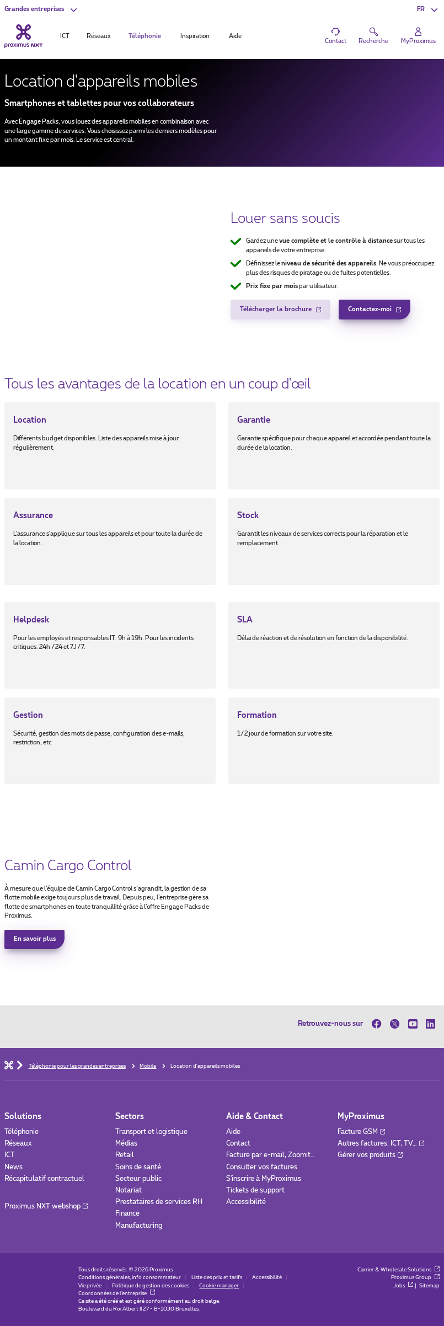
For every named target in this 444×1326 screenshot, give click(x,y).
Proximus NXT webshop (46, 1206)
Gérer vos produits (370, 1155)
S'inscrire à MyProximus (264, 1179)
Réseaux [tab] (99, 36)
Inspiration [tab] (195, 36)
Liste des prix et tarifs (216, 1277)
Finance (127, 1213)
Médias (126, 1143)
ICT (9, 1155)
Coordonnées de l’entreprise (116, 1293)
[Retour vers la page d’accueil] (23, 36)
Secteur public (138, 1179)
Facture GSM (361, 1132)
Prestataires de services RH (158, 1202)
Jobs (403, 1285)
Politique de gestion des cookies (150, 1285)
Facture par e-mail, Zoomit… (270, 1155)
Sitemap (429, 1285)
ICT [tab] (64, 36)
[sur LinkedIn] (430, 1024)
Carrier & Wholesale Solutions (398, 1269)
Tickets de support (256, 1190)
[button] (41, 9)
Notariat (128, 1190)
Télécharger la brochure (276, 312)
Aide (233, 1132)
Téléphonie (21, 1132)
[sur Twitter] (395, 1024)
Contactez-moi (370, 312)
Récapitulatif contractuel (44, 1179)
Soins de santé (138, 1167)
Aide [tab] (235, 36)
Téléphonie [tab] (145, 36)
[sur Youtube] (413, 1024)
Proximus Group (415, 1277)
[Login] (418, 36)
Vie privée (89, 1285)
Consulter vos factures (261, 1167)
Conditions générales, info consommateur (129, 1277)
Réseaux (18, 1143)
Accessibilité (246, 1202)
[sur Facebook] (379, 1024)
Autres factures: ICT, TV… (381, 1143)
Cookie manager (219, 1285)
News (13, 1167)
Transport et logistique (151, 1132)
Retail (124, 1155)
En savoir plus (35, 939)
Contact (238, 1143)
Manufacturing (138, 1225)
